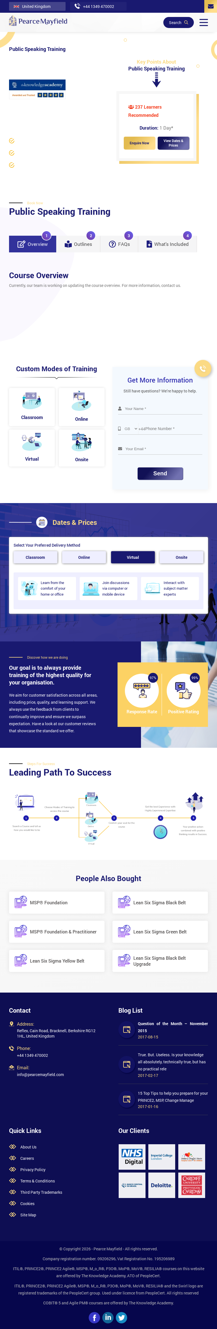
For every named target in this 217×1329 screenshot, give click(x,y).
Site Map (28, 1215)
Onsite (181, 557)
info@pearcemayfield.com (40, 1074)
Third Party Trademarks (41, 1192)
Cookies (27, 1203)
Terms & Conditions (37, 1181)
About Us (28, 1147)
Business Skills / (39, 107)
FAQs (121, 242)
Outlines (80, 242)
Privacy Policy (32, 1169)
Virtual (133, 557)
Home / (15, 107)
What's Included (169, 242)
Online (84, 557)
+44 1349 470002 (32, 1055)
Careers (27, 1158)
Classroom (35, 557)
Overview (34, 242)
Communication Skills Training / (38, 114)
